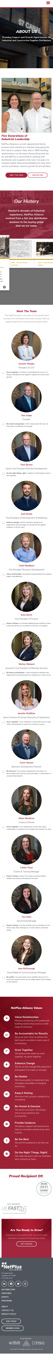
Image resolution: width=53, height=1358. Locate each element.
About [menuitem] (5, 1311)
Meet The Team (16, 179)
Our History (37, 179)
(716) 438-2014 (8, 1282)
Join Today (11, 1325)
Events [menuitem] (5, 1301)
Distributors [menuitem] (8, 1294)
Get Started (26, 1248)
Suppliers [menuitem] (6, 1298)
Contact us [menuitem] (8, 1315)
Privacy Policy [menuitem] (9, 1318)
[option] (26, 267)
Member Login (12, 1332)
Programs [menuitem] (7, 1305)
